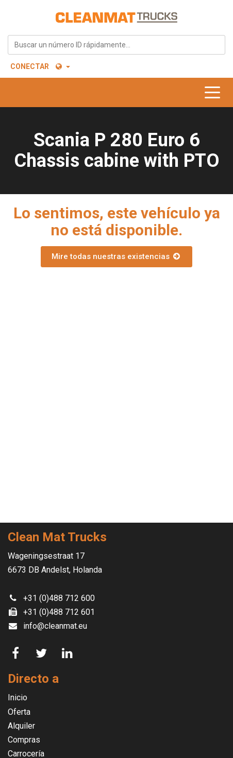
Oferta (19, 712)
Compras (24, 740)
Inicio (17, 697)
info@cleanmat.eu (55, 626)
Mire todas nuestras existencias (116, 256)
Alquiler (21, 726)
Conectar (29, 66)
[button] (62, 66)
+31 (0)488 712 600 (59, 598)
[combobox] (116, 45)
